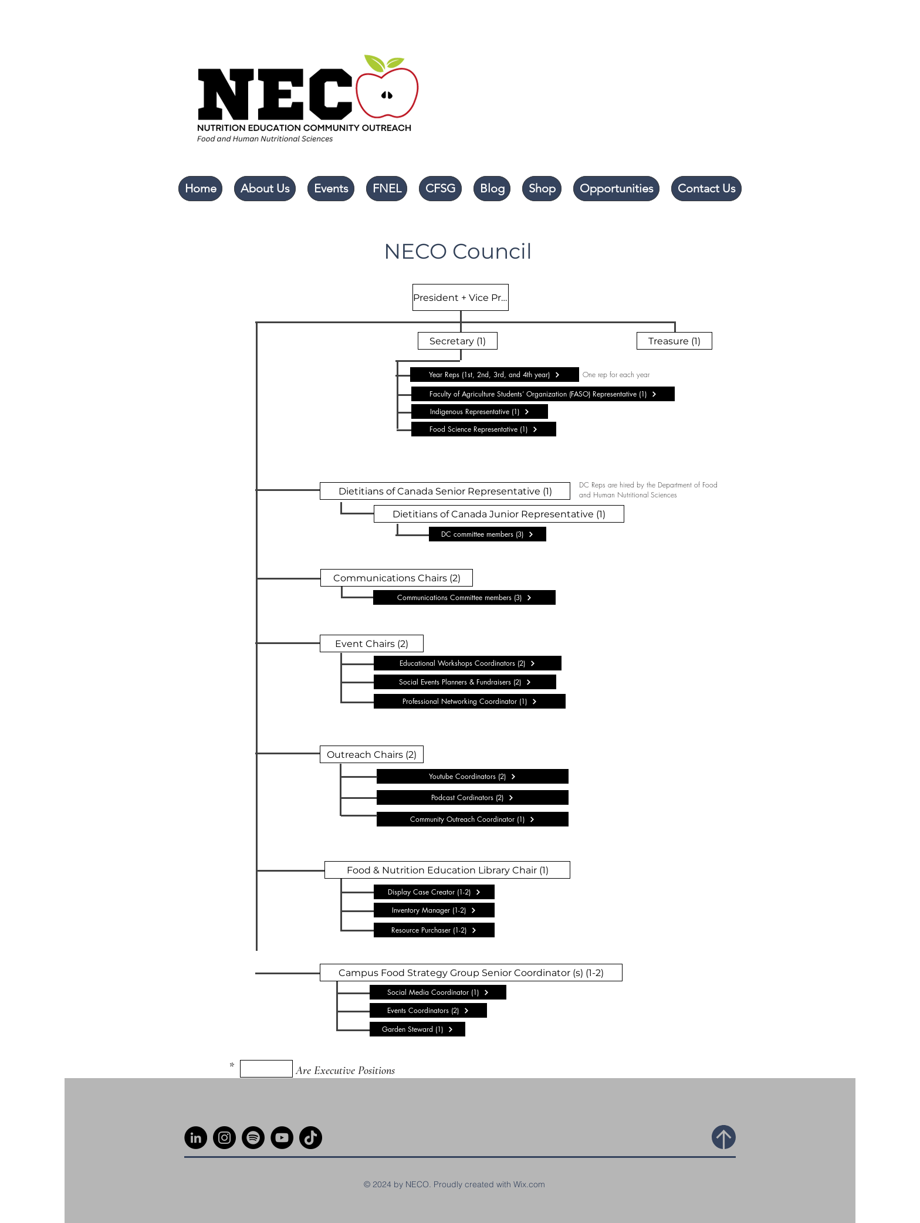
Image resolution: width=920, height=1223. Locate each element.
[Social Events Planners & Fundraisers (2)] (465, 682)
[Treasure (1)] (674, 341)
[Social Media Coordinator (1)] (438, 992)
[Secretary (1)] (458, 341)
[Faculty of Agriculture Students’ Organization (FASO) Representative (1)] (543, 394)
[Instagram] (224, 1137)
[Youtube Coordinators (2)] (473, 776)
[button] (265, 188)
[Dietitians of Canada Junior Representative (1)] (499, 514)
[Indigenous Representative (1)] (479, 411)
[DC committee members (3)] (487, 534)
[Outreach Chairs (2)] (372, 754)
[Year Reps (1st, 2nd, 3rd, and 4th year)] (494, 374)
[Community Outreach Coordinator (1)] (473, 819)
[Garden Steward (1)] (417, 1029)
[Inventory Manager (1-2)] (434, 910)
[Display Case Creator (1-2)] (434, 892)
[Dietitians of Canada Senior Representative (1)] (445, 491)
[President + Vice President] (460, 297)
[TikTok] (310, 1137)
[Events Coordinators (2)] (428, 1010)
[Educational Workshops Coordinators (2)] (468, 663)
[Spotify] (253, 1137)
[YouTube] (281, 1137)
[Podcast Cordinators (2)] (473, 797)
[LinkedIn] (195, 1137)
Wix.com (529, 1184)
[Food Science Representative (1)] (483, 429)
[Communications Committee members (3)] (464, 597)
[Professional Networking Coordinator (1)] (470, 701)
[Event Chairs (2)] (372, 643)
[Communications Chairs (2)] (396, 578)
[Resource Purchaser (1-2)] (434, 930)
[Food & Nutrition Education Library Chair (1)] (447, 870)
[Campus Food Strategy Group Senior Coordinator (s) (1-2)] (471, 972)
